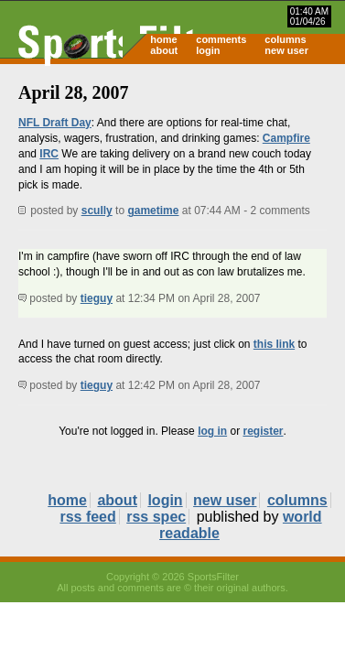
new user (286, 50)
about (164, 50)
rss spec (156, 516)
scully (97, 210)
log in (212, 431)
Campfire (286, 138)
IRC (49, 153)
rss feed (87, 516)
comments (221, 39)
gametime (152, 210)
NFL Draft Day (55, 122)
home (163, 39)
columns (285, 39)
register (263, 431)
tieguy (97, 298)
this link (274, 344)
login (208, 50)
